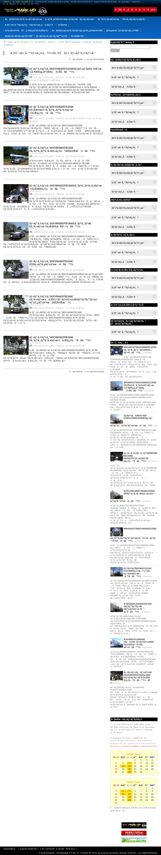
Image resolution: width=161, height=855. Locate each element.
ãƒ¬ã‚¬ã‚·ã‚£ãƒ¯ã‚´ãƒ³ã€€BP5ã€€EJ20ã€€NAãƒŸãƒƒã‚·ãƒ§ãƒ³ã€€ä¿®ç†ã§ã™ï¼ (140, 457)
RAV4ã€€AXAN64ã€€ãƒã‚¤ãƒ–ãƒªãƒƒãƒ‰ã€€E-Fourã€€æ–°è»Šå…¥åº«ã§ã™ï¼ (139, 643)
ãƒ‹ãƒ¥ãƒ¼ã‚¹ (77, 36)
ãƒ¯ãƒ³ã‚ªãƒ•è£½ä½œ (108, 19)
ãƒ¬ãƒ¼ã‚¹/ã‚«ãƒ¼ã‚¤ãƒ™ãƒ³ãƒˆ (52, 36)
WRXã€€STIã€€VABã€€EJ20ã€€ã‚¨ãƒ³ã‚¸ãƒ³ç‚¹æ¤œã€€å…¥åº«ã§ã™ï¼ (140, 350)
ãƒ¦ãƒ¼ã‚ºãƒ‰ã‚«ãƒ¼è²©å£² (19, 36)
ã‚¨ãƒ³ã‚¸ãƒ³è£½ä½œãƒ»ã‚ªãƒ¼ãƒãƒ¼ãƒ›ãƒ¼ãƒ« (69, 19)
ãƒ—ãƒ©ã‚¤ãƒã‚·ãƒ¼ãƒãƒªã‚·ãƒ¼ (58, 849)
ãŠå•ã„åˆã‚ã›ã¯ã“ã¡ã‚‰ (135, 9)
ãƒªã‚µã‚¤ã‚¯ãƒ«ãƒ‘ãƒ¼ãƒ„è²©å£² (122, 30)
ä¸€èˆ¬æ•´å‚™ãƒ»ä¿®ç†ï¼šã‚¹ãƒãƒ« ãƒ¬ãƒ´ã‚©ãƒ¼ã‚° (59, 77)
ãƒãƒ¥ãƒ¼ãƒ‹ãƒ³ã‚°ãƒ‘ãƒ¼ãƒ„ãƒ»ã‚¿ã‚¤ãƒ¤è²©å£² (77, 30)
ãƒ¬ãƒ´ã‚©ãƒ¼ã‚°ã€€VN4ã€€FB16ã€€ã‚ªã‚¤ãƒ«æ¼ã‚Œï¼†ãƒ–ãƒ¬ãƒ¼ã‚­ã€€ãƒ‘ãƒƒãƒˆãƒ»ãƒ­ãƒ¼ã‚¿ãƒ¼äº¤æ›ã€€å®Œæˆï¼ (63, 299)
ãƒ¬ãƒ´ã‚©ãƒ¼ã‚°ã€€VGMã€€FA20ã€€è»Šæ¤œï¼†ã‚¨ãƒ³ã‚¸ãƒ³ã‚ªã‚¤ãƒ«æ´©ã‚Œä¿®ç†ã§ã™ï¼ (51, 109)
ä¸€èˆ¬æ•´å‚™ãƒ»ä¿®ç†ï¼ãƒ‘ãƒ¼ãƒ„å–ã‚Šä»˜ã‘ (32, 42)
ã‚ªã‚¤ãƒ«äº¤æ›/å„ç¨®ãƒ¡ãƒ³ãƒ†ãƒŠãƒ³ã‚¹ (27, 30)
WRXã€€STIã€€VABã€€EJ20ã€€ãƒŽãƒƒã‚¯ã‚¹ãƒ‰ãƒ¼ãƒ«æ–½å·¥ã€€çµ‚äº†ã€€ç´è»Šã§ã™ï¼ (140, 386)
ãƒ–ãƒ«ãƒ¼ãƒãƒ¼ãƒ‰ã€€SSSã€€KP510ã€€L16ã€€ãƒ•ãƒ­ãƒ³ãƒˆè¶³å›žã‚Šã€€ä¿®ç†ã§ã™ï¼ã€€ (131, 677)
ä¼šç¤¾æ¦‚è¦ (10, 849)
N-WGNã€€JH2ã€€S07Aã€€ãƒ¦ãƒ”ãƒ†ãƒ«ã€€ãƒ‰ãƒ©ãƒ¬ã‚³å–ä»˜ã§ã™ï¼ (138, 608)
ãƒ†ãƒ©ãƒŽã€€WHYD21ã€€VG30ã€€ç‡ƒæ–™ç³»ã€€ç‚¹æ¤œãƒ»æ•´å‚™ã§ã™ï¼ (138, 572)
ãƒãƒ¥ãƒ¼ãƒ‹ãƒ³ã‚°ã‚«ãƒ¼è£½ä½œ (23, 19)
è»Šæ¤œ (62, 25)
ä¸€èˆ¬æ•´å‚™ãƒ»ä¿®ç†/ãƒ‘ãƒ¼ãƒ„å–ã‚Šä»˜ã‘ (30, 25)
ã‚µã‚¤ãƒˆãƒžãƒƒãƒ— (29, 849)
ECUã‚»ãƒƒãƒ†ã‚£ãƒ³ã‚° (134, 19)
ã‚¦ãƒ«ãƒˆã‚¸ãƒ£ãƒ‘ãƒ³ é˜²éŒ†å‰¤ (44, 80)
